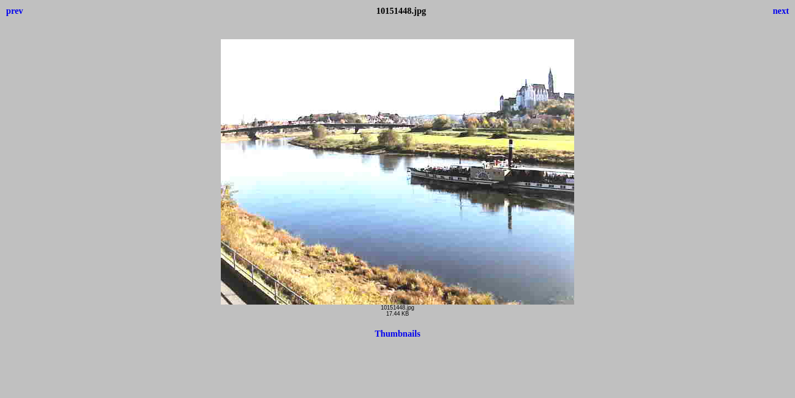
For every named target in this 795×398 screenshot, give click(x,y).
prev (14, 10)
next (781, 10)
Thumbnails (398, 333)
